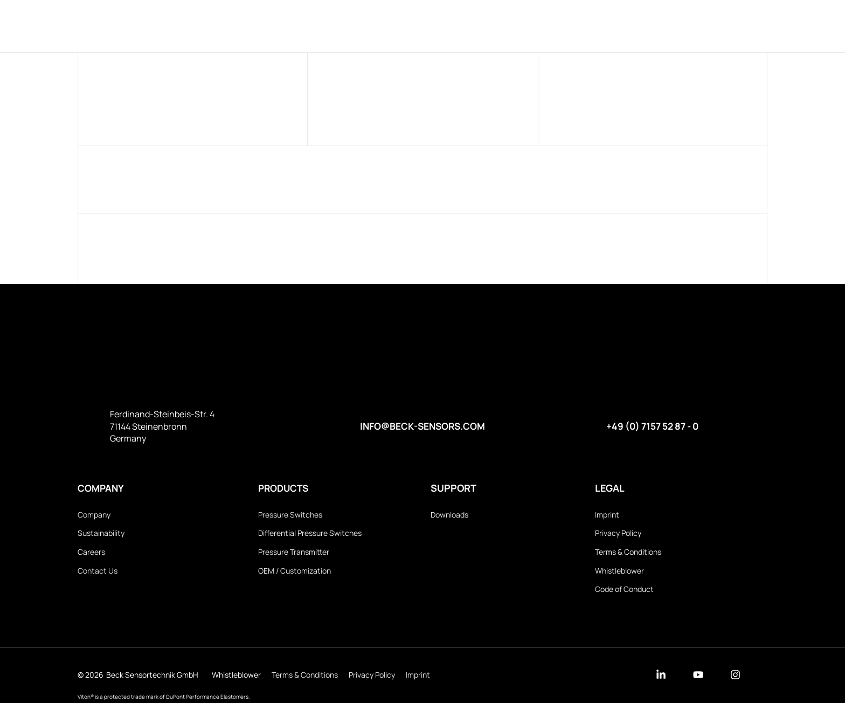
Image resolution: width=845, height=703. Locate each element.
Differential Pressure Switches (310, 534)
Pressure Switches (290, 514)
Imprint (607, 514)
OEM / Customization (294, 572)
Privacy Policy (618, 534)
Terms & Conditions (628, 553)
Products (362, 25)
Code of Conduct (624, 591)
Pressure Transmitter (293, 553)
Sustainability (101, 534)
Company (426, 25)
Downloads (494, 25)
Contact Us (97, 572)
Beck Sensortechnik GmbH (152, 677)
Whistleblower (619, 572)
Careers (91, 553)
